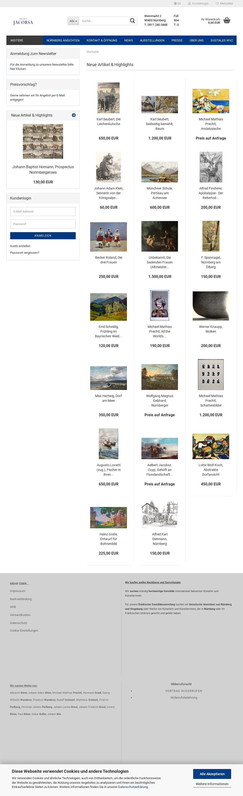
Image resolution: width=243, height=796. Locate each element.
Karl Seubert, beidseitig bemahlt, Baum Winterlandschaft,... (159, 124)
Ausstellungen (152, 40)
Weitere (16, 40)
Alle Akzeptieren (212, 774)
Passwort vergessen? (24, 252)
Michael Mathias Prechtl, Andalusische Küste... (211, 124)
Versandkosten (20, 615)
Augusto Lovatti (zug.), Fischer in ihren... (109, 469)
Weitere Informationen (212, 784)
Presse (177, 40)
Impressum (17, 591)
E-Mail (60, 95)
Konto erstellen (20, 246)
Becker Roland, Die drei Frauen (108, 260)
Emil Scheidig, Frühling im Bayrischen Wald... (108, 331)
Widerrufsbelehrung (184, 697)
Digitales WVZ (222, 40)
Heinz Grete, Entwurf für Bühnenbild (108, 539)
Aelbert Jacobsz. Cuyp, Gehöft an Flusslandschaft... (159, 469)
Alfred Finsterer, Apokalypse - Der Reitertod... (211, 193)
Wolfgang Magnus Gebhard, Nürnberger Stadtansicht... (159, 401)
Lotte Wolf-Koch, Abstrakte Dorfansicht (211, 469)
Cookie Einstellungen (24, 630)
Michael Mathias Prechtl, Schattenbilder (211, 400)
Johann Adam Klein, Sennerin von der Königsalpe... (108, 193)
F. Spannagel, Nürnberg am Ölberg (211, 262)
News (128, 40)
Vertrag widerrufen (183, 691)
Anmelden (42, 235)
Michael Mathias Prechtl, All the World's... (160, 331)
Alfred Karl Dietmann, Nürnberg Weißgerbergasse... (160, 539)
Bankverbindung (21, 599)
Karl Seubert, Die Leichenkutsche (109, 121)
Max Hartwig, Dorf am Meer (108, 398)
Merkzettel (224, 3)
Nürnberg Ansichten (63, 40)
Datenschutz (18, 623)
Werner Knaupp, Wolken (211, 329)
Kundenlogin (198, 3)
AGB (13, 607)
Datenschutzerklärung (133, 787)
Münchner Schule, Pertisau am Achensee (160, 193)
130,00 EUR (43, 182)
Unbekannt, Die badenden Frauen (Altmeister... (160, 262)
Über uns (197, 40)
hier (12, 69)
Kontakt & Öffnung (102, 40)
